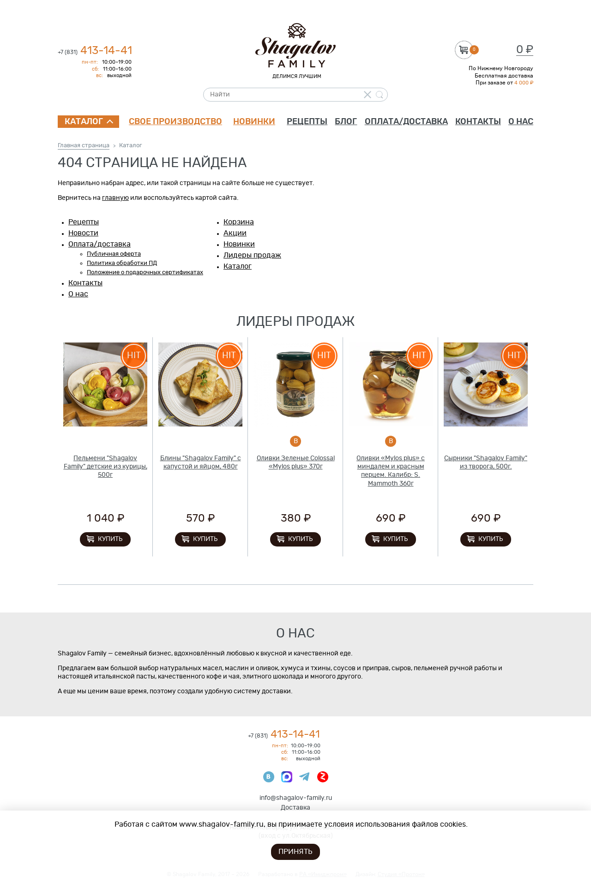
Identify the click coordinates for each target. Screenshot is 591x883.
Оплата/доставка (406, 122)
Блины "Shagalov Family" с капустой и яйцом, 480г (200, 462)
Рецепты (307, 122)
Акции (235, 233)
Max (286, 776)
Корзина (238, 222)
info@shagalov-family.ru (295, 798)
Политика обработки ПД (122, 263)
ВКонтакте (268, 776)
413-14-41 (95, 50)
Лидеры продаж (252, 255)
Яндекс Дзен (322, 776)
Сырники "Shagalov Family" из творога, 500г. (485, 462)
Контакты (478, 122)
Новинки (254, 122)
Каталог (84, 122)
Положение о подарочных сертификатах (145, 273)
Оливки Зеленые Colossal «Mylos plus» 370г (296, 462)
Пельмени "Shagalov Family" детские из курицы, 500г (105, 466)
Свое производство (175, 122)
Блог (346, 122)
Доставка (295, 808)
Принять (295, 851)
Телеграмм (304, 776)
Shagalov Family (295, 45)
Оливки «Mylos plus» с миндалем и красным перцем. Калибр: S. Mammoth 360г (390, 471)
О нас (520, 122)
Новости (83, 233)
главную (115, 198)
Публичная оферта (114, 254)
